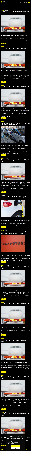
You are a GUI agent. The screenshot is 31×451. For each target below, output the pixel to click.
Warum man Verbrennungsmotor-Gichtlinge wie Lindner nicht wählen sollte (15, 124)
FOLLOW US (2, 10)
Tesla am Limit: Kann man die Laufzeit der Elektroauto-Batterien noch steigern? (14, 232)
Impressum (3, 449)
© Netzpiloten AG (27, 449)
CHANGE (2, 230)
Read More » (3, 43)
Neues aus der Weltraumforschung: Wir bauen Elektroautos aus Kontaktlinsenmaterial (15, 197)
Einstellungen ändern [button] (16, 448)
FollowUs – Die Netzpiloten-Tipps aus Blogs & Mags (15, 12)
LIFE (1, 195)
